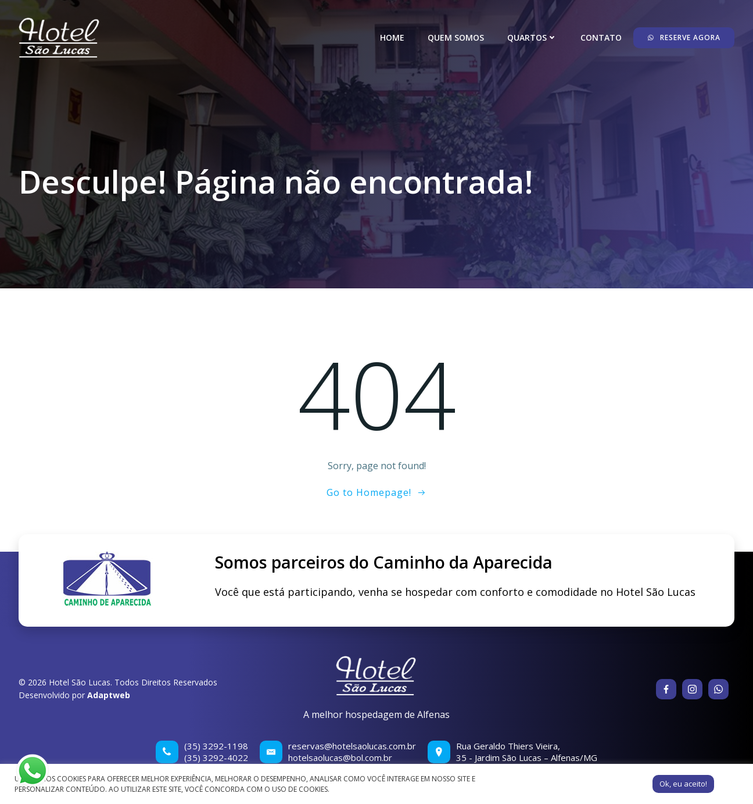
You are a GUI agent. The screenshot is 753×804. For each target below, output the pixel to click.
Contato (601, 37)
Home (392, 37)
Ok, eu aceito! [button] (683, 783)
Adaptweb (108, 695)
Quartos (532, 37)
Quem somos (456, 37)
